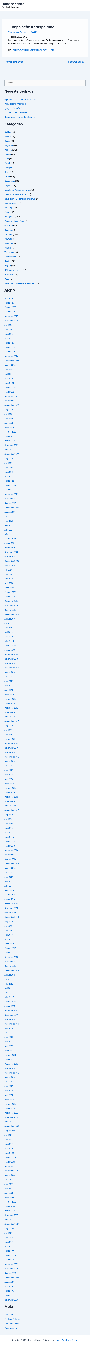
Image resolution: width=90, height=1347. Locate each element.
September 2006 (11, 1277)
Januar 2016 (9, 792)
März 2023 (9, 427)
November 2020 (11, 552)
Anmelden (8, 1314)
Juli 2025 (8, 325)
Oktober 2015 (10, 806)
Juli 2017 (8, 730)
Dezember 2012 (11, 957)
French (7, 163)
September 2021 (11, 507)
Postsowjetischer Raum (14, 221)
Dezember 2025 (11, 316)
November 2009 (11, 1117)
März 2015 (9, 837)
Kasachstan (9, 181)
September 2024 (11, 361)
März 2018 (9, 694)
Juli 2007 (8, 1233)
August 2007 (9, 1228)
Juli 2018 (8, 677)
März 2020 (9, 588)
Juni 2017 (8, 734)
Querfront (8, 225)
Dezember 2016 (11, 743)
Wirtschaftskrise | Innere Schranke (19, 283)
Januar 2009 (9, 1162)
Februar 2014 (10, 895)
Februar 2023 (10, 432)
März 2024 (9, 383)
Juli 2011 (8, 1033)
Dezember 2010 (11, 1064)
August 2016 (9, 761)
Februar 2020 (10, 592)
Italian (7, 176)
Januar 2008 (9, 1206)
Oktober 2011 (10, 1019)
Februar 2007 (10, 1255)
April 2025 (8, 338)
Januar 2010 (9, 1108)
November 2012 (11, 961)
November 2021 (11, 499)
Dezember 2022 (11, 441)
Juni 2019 (8, 628)
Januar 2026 (9, 312)
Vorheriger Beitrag (13, 62)
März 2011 (9, 1050)
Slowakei (8, 239)
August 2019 (9, 619)
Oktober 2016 (10, 752)
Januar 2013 (9, 952)
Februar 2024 (10, 387)
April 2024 (8, 378)
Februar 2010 (10, 1104)
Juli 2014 (8, 872)
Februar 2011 (10, 1055)
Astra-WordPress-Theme (67, 1340)
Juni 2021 (8, 521)
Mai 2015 (8, 828)
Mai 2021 (8, 525)
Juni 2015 (8, 823)
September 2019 (11, 614)
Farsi (6, 159)
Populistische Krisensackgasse (18, 104)
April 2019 (8, 636)
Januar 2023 (9, 436)
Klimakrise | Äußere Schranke (17, 190)
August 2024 (9, 365)
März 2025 (9, 343)
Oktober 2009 (10, 1122)
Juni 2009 (8, 1139)
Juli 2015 (8, 819)
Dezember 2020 (11, 547)
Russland (8, 234)
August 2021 (9, 512)
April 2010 (8, 1095)
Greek (6, 172)
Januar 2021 (9, 543)
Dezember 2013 (11, 904)
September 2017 (11, 721)
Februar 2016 (10, 788)
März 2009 (9, 1153)
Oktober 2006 (10, 1273)
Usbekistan (9, 274)
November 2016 (11, 748)
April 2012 (8, 993)
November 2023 (11, 401)
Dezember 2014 (11, 850)
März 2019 (9, 641)
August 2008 (9, 1175)
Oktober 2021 (10, 503)
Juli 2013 (8, 926)
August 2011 (9, 1028)
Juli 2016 (8, 766)
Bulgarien (8, 145)
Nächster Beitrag (77, 62)
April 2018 (8, 690)
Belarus (7, 136)
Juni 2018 (8, 681)
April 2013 (8, 939)
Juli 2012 (8, 979)
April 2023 (8, 423)
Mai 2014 (8, 881)
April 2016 (8, 779)
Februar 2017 (10, 739)
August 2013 (9, 921)
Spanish (7, 248)
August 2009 (9, 1131)
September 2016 (11, 757)
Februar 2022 (10, 485)
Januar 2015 (9, 846)
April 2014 (8, 886)
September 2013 (11, 917)
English (7, 154)
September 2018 (11, 668)
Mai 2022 (8, 472)
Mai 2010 (8, 1090)
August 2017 (9, 725)
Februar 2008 (10, 1202)
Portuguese (9, 216)
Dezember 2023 (11, 396)
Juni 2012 (8, 984)
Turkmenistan (10, 257)
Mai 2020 (8, 579)
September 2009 (11, 1126)
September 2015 (11, 810)
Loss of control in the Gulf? (16, 113)
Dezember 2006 (11, 1264)
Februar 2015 (10, 841)
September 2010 (11, 1073)
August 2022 (9, 458)
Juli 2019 (8, 623)
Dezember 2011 (11, 1010)
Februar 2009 (10, 1157)
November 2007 (11, 1215)
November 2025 (11, 320)
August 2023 (9, 409)
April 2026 (8, 298)
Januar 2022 (9, 490)
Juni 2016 (8, 770)
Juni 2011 (8, 1037)
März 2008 (9, 1197)
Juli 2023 (8, 414)
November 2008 (11, 1171)
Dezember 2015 (11, 797)
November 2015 (11, 801)
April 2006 (8, 1286)
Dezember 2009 (11, 1113)
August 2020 (9, 565)
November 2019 (11, 605)
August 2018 (9, 672)
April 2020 (8, 583)
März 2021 (9, 534)
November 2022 (11, 445)
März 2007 (9, 1251)
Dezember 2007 (11, 1211)
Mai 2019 (8, 632)
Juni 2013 (8, 930)
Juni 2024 (8, 369)
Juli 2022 (8, 463)
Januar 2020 (9, 596)
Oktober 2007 (10, 1220)
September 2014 (11, 863)
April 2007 (8, 1246)
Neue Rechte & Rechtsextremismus (19, 199)
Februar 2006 (10, 1295)
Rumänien (8, 230)
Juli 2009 (8, 1135)
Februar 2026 (10, 307)
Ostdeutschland (11, 203)
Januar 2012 (9, 1006)
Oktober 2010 (10, 1068)
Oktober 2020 (10, 556)
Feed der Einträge (12, 1319)
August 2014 (9, 868)
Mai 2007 (8, 1242)
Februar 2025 (10, 347)
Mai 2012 (8, 988)
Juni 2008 (8, 1184)
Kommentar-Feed (12, 1323)
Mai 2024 (8, 374)
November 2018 (11, 659)
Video (6, 279)
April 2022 (8, 476)
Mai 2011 (8, 1042)
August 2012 (9, 975)
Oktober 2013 (10, 912)
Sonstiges (8, 243)
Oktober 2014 (10, 859)
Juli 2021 (8, 516)
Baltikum (8, 132)
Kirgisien (8, 185)
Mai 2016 (8, 774)
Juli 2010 (8, 1082)
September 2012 (11, 970)
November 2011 (11, 1015)
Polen (6, 212)
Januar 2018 (9, 703)
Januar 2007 (9, 1260)
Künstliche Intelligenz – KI (15, 194)
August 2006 (9, 1282)
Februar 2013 (10, 948)
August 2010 (9, 1077)
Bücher (7, 141)
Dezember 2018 (11, 654)
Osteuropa (9, 208)
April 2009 (8, 1148)
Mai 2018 (8, 685)
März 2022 (9, 481)
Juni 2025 (8, 329)
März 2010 (9, 1099)
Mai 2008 (8, 1188)
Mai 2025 (8, 334)
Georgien (8, 168)
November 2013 (11, 908)
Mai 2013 (8, 935)
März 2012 (9, 997)
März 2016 (9, 783)
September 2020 (11, 561)
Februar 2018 (10, 699)
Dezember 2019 (11, 601)
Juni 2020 (8, 574)
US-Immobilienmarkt (13, 270)
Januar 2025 (9, 352)
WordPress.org (10, 1328)
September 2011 (11, 1024)
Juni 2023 (8, 418)
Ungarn (7, 265)
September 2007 (11, 1224)
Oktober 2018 (10, 663)
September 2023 (11, 405)
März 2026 (9, 303)
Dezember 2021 (11, 494)
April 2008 (8, 1193)
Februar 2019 (10, 645)
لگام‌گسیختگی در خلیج (13, 108)
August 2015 (9, 815)
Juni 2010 (8, 1086)
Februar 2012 (10, 1001)
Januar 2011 (9, 1059)
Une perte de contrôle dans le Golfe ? (20, 117)
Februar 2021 (10, 539)
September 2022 (11, 454)
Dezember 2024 (11, 356)
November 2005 (11, 1300)
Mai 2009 (8, 1144)
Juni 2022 (8, 467)
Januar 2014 (9, 899)
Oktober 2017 (10, 717)
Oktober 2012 (10, 966)
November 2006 (11, 1269)
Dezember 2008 (11, 1166)
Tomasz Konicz (13, 4)
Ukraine (7, 261)
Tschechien (9, 252)
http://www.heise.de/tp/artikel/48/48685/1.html (34, 50)
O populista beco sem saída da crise (20, 99)
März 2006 (9, 1291)
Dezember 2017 (11, 708)
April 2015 (8, 832)
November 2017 (11, 712)
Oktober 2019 (10, 610)
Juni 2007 (8, 1237)
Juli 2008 (8, 1179)
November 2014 (11, 855)
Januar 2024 (9, 392)
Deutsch (8, 150)
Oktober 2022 (10, 450)
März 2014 (9, 890)
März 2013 (9, 944)
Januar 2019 (9, 650)
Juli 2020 (8, 570)
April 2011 (8, 1046)
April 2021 (8, 530)
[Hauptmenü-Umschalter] (85, 5)
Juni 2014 (8, 877)
